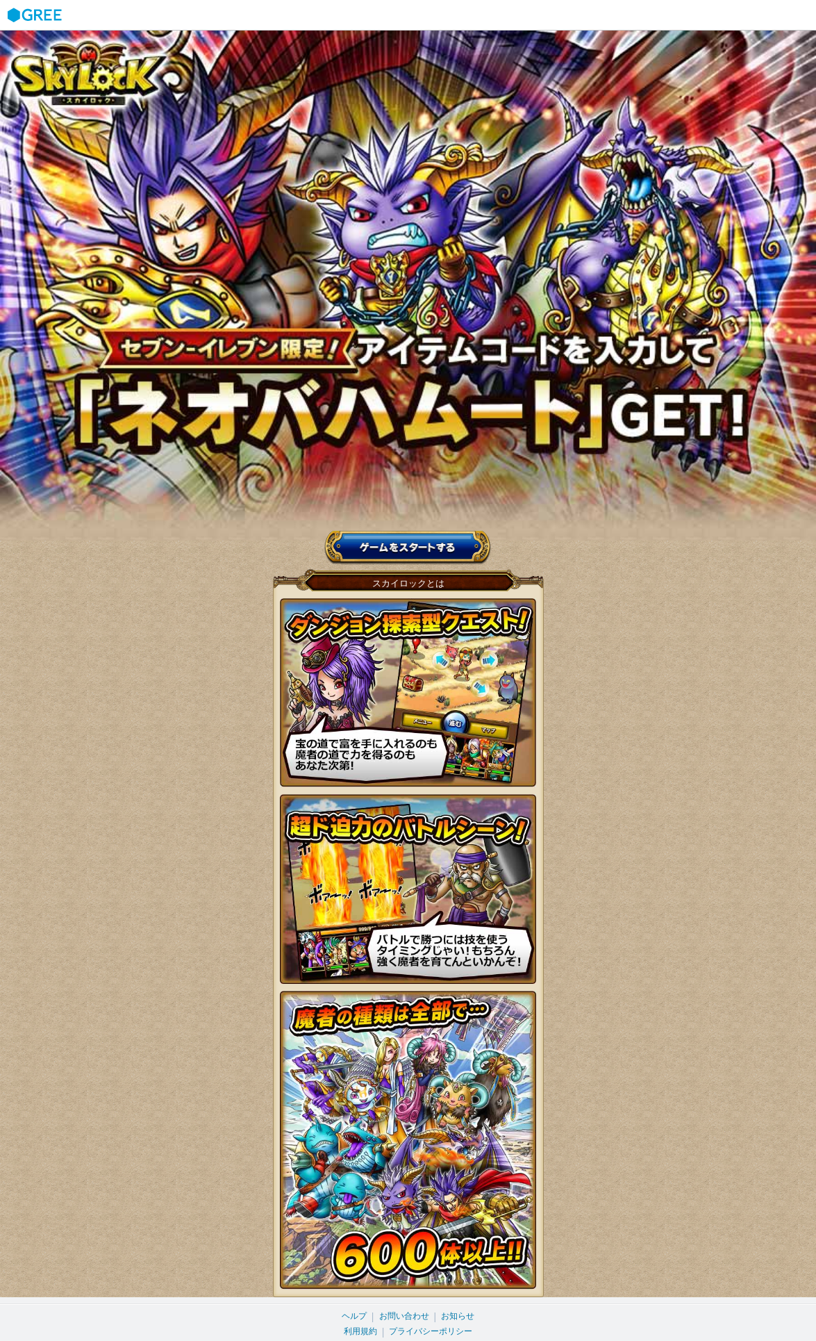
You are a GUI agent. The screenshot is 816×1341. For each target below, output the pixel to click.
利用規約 (360, 1331)
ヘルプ (354, 1316)
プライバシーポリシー (430, 1331)
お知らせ (457, 1316)
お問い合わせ (404, 1316)
